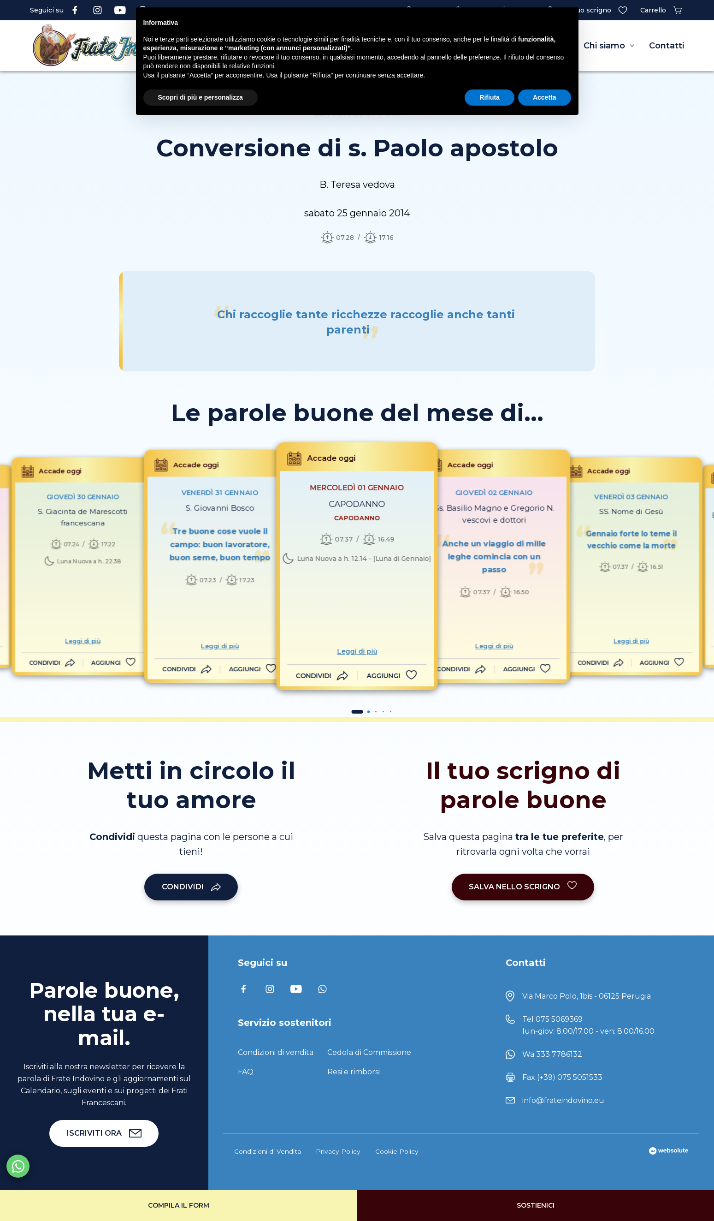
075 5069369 (559, 1019)
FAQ (246, 1071)
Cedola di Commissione (369, 1052)
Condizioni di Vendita (267, 1151)
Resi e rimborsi (353, 1071)
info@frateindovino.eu (563, 1100)
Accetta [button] (544, 97)
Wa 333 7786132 (552, 1054)
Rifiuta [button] (489, 97)
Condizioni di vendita (275, 1052)
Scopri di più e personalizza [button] (200, 97)
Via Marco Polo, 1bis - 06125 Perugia (586, 996)
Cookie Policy (397, 1151)
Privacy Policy (338, 1151)
